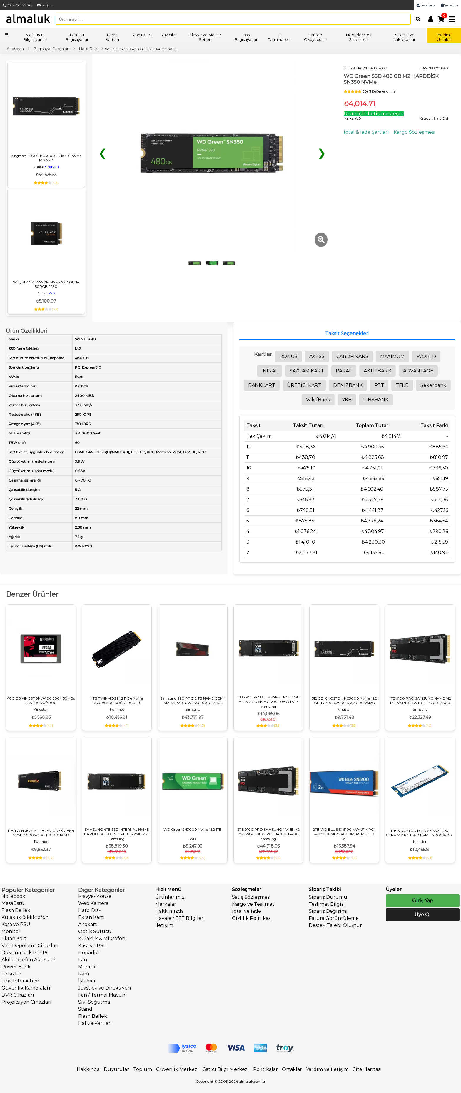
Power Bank (16, 967)
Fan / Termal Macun (101, 995)
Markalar (165, 904)
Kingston (51, 167)
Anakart (87, 924)
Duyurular (116, 1069)
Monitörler (142, 34)
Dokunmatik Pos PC (25, 952)
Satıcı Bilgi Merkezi (226, 1069)
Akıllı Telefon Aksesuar (28, 959)
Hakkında (88, 1069)
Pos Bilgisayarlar (246, 37)
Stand (85, 1009)
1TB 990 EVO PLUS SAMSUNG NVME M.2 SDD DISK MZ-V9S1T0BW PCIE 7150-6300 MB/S (268, 699)
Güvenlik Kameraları (25, 988)
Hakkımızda (169, 911)
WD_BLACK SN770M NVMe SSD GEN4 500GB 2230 (46, 284)
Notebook (13, 896)
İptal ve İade (246, 911)
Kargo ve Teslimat (253, 904)
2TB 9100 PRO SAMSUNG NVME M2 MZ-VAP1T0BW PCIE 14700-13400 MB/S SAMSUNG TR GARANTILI (268, 831)
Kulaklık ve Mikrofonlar (404, 37)
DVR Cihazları (17, 995)
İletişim (45, 5)
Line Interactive (20, 981)
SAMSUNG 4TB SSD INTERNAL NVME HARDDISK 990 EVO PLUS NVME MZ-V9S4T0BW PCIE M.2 (116, 831)
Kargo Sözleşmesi (414, 132)
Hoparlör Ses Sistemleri (358, 37)
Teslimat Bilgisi (327, 904)
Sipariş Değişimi (328, 911)
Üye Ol (422, 914)
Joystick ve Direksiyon (104, 988)
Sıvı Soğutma (94, 1002)
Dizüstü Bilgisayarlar (77, 37)
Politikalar (265, 1069)
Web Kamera (93, 903)
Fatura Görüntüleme (334, 918)
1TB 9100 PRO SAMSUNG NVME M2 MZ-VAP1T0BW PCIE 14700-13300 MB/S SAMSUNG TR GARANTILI (420, 700)
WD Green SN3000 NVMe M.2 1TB (192, 829)
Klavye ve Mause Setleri (205, 37)
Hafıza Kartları (95, 1023)
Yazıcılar (169, 34)
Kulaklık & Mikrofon (25, 917)
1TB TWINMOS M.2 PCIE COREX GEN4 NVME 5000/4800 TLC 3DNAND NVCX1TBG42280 (41, 832)
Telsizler (11, 974)
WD (52, 293)
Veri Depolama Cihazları (30, 945)
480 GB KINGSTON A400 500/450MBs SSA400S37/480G (41, 700)
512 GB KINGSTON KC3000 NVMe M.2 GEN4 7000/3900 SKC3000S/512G (344, 700)
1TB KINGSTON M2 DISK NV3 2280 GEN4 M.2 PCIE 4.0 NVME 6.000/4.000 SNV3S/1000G (420, 832)
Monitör (11, 931)
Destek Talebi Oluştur (335, 925)
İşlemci (86, 981)
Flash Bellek (15, 910)
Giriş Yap (422, 900)
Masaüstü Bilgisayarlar (34, 37)
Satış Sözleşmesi (251, 897)
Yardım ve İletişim (327, 1069)
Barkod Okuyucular (315, 37)
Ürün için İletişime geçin (374, 113)
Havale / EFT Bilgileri (180, 918)
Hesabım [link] (426, 5)
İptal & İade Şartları (366, 132)
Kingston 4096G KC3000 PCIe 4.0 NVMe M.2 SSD (46, 157)
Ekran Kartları (112, 37)
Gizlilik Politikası (252, 918)
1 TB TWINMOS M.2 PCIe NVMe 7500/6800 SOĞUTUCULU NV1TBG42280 (117, 700)
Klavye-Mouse (94, 896)
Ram (83, 974)
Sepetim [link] (449, 5)
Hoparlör (88, 952)
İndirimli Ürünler (444, 37)
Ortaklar (292, 1069)
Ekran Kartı (14, 938)
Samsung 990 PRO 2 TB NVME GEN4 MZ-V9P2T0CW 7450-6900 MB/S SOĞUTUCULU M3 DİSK (192, 700)
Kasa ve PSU (15, 924)
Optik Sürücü (94, 931)
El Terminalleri (279, 37)
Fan (82, 959)
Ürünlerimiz (170, 897)
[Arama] (416, 19)
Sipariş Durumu (328, 897)
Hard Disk (89, 910)
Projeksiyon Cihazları (26, 1002)
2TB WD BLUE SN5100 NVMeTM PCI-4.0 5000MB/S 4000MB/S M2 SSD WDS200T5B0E (344, 831)
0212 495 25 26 (17, 5)
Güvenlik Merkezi (177, 1069)
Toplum (142, 1069)
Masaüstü (12, 903)
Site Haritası (367, 1069)
